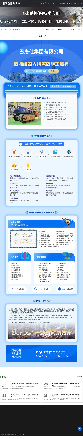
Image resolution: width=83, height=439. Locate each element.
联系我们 (69, 3)
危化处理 (67, 29)
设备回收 (60, 29)
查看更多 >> (80, 376)
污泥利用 (73, 29)
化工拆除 (55, 3)
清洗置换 (54, 29)
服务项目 (48, 3)
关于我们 (41, 3)
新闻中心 (62, 3)
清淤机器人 (17, 29)
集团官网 (76, 3)
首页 (35, 3)
